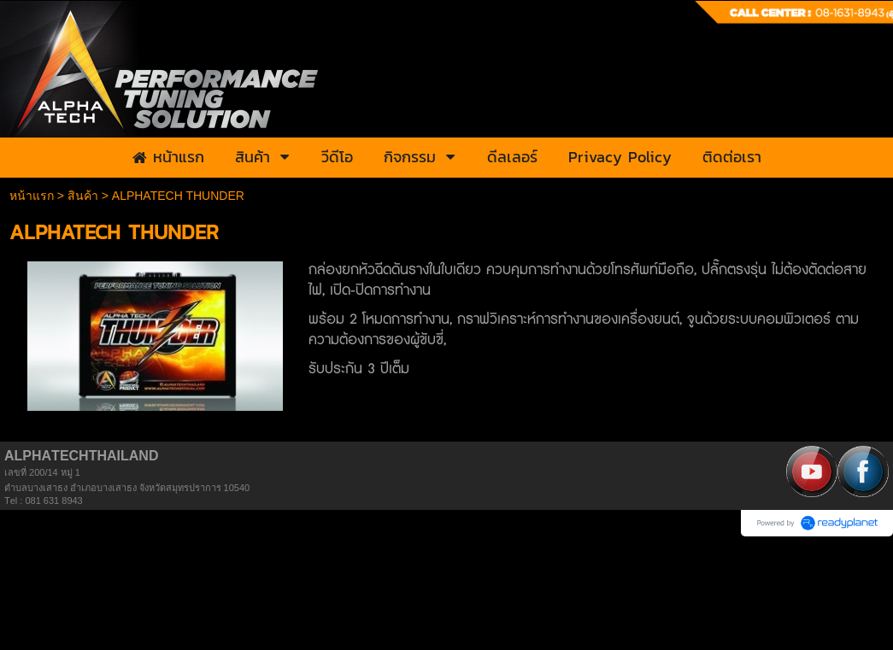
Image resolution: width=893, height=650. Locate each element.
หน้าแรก (31, 195)
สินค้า (83, 195)
